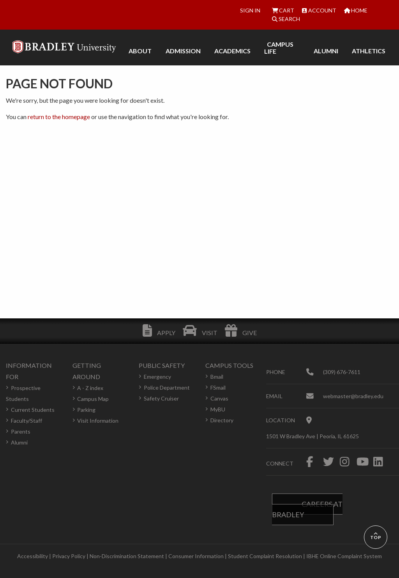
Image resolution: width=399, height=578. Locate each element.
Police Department (167, 387)
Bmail (216, 376)
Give (241, 332)
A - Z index (90, 388)
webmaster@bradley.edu (353, 396)
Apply (159, 332)
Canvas (219, 398)
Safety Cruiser (161, 398)
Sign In (250, 10)
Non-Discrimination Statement (127, 556)
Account (319, 10)
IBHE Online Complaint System (344, 556)
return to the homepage (59, 116)
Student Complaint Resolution (265, 556)
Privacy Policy (68, 556)
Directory (221, 420)
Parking (86, 409)
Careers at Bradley (307, 509)
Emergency (157, 376)
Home (356, 10)
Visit (200, 332)
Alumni (19, 442)
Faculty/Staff (26, 420)
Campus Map (93, 398)
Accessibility (32, 556)
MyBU (217, 409)
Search (286, 19)
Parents (20, 431)
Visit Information (97, 420)
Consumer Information (196, 556)
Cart (283, 10)
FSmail (218, 387)
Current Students (33, 409)
